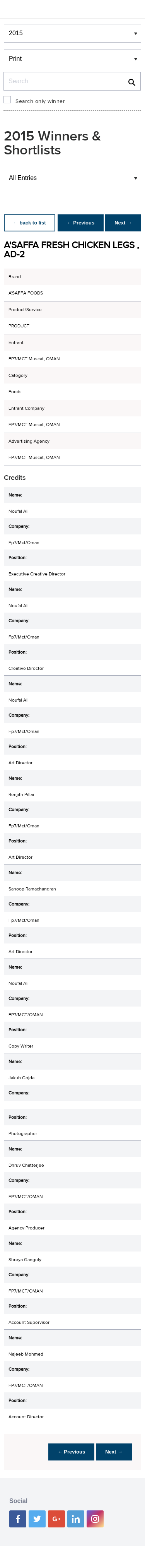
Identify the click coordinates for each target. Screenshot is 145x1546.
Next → (123, 223)
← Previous (81, 223)
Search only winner (40, 101)
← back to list (29, 223)
